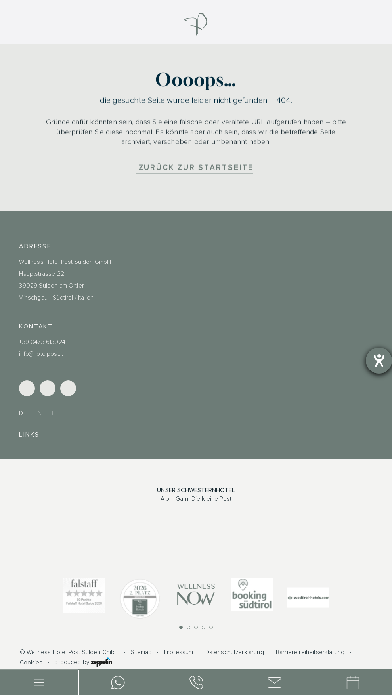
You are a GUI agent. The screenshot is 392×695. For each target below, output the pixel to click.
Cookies (31, 662)
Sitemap (141, 652)
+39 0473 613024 (42, 342)
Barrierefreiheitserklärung (310, 652)
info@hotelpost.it (41, 354)
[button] (181, 627)
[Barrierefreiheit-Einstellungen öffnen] (379, 361)
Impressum (178, 652)
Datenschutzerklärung (234, 652)
